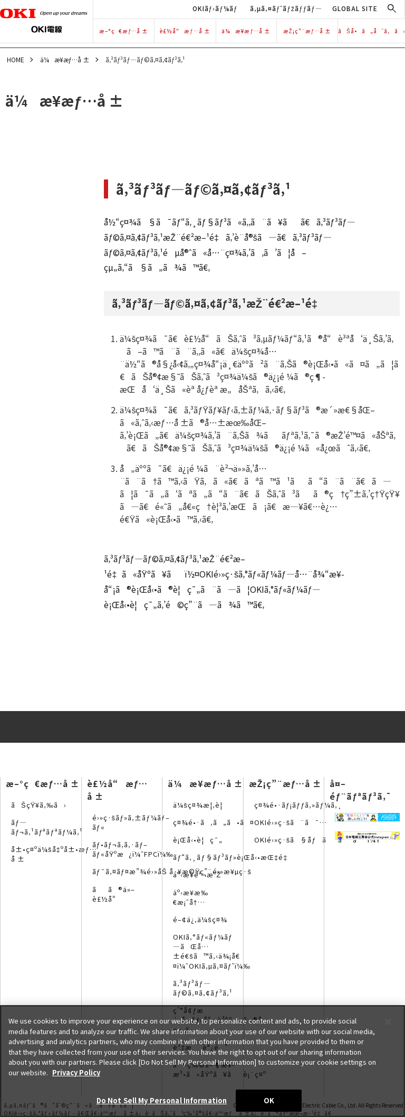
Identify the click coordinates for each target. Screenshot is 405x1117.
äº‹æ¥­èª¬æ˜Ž (197, 874)
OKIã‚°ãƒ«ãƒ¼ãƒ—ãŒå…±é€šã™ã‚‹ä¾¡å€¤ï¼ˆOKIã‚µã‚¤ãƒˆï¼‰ (211, 951)
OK (269, 1100)
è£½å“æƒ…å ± (185, 31)
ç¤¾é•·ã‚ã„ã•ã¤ (213, 822)
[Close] (388, 1022)
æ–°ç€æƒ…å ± (124, 31)
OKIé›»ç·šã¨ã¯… (290, 822)
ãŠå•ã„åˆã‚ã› (371, 31)
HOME (15, 59)
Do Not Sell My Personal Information (162, 1100)
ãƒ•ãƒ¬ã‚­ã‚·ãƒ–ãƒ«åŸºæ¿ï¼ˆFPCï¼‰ (132, 849)
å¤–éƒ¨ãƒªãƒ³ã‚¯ (360, 789)
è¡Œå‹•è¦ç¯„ (198, 840)
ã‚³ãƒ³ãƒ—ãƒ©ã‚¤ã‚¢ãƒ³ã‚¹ (202, 988)
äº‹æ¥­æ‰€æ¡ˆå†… (190, 897)
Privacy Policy (76, 1072)
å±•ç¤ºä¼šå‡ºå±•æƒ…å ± (54, 854)
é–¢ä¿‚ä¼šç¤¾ (200, 919)
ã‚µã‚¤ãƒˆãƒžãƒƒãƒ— (286, 8)
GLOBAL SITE (355, 8)
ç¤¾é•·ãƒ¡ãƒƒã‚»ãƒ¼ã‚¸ (298, 805)
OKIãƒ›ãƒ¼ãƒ (216, 8)
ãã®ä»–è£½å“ (113, 894)
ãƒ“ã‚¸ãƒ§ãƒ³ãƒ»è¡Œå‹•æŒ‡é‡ (232, 857)
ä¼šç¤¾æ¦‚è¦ (200, 805)
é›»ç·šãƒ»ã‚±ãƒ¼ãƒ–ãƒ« (131, 822)
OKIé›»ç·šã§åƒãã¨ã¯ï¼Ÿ (317, 840)
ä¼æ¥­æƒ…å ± (246, 31)
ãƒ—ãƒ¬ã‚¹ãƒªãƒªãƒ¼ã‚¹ (47, 827)
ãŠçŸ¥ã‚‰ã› (38, 805)
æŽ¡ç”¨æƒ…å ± (307, 31)
